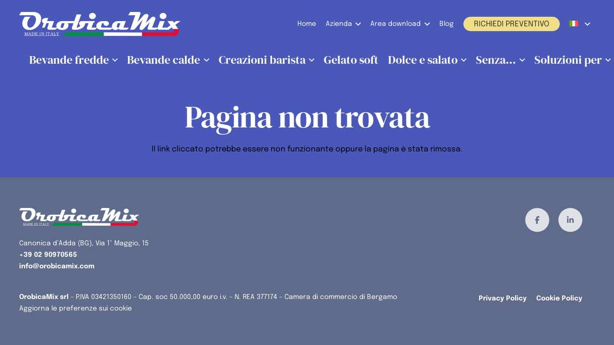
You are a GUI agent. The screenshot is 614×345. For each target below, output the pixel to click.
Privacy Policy (503, 298)
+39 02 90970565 (48, 255)
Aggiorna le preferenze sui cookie (75, 308)
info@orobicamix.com (56, 266)
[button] (356, 24)
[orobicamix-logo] (99, 24)
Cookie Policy (559, 298)
